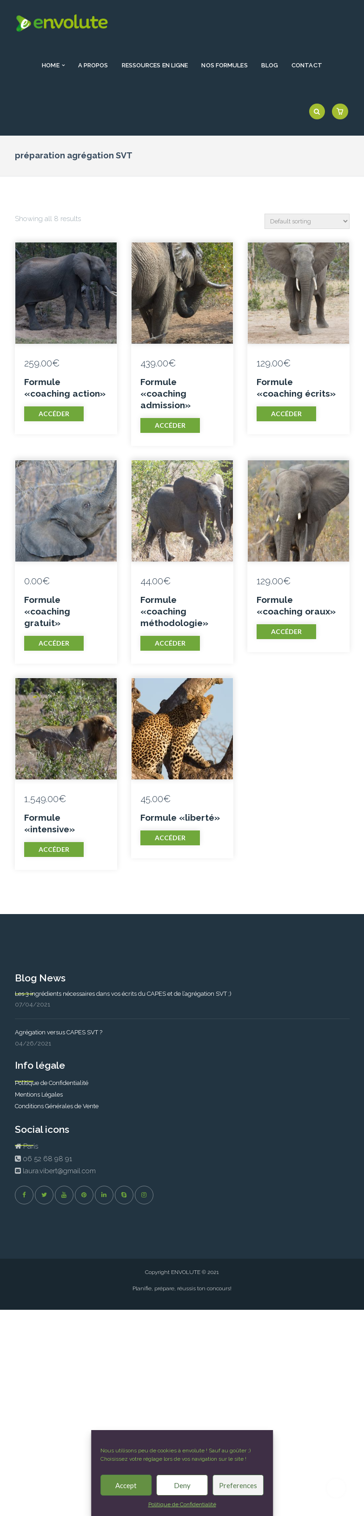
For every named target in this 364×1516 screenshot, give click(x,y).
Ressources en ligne (155, 65)
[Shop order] (307, 221)
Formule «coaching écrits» (296, 388)
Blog (269, 65)
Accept (126, 1485)
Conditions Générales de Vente (57, 1106)
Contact (306, 65)
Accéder (54, 414)
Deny (182, 1485)
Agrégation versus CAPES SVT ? (58, 1032)
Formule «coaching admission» (165, 393)
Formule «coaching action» (65, 388)
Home (50, 65)
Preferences (238, 1485)
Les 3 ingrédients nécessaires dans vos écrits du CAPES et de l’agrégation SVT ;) (123, 993)
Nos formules (224, 65)
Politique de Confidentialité (182, 1504)
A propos (93, 65)
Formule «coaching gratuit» (47, 611)
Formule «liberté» (180, 817)
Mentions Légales (39, 1094)
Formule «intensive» (49, 823)
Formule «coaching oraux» (296, 605)
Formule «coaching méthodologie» (174, 611)
